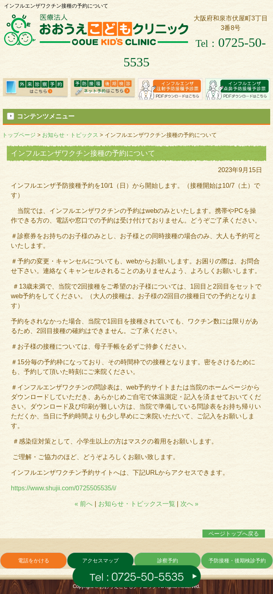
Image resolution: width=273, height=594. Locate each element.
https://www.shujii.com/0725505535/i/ (63, 488)
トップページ (19, 135)
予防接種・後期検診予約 (237, 561)
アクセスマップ (100, 561)
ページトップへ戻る (233, 533)
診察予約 (167, 561)
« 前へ (84, 503)
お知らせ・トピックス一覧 (136, 503)
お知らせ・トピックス (70, 135)
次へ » (189, 503)
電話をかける (33, 561)
